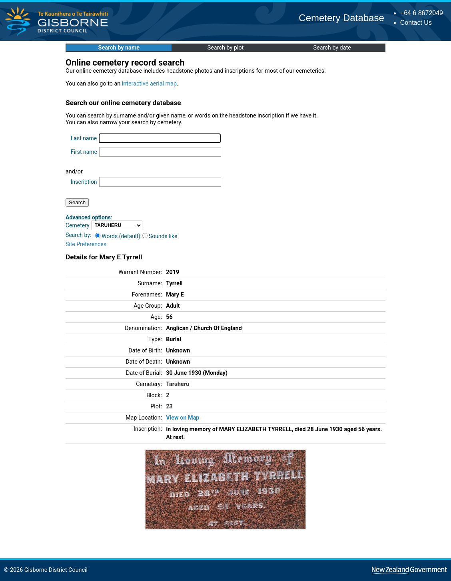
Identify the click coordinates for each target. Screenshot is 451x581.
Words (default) (117, 236)
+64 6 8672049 (421, 13)
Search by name (119, 47)
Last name (84, 138)
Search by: (78, 235)
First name (84, 152)
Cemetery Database (341, 17)
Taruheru (177, 384)
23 (169, 406)
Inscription (84, 182)
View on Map (182, 417)
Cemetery (78, 225)
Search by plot (226, 47)
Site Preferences (86, 244)
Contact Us (416, 22)
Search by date (332, 47)
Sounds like (160, 236)
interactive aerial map (149, 83)
